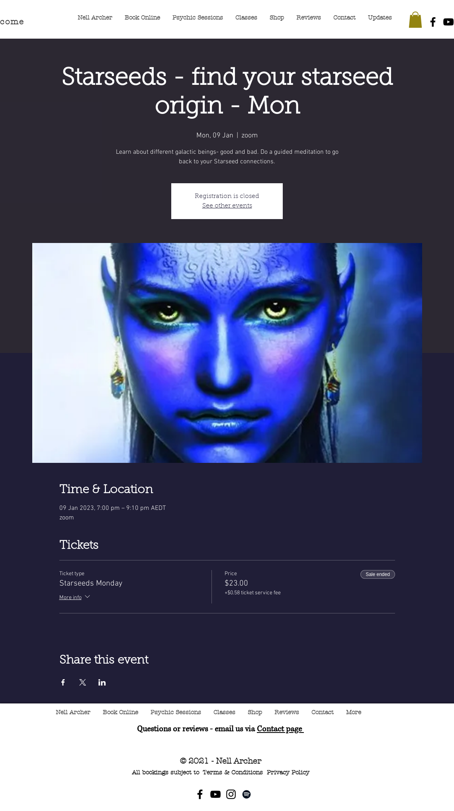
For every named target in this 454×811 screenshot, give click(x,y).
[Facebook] (433, 22)
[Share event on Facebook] (63, 682)
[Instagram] (231, 794)
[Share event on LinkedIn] (102, 682)
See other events (227, 206)
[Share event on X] (82, 682)
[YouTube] (215, 794)
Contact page (280, 729)
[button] (415, 20)
